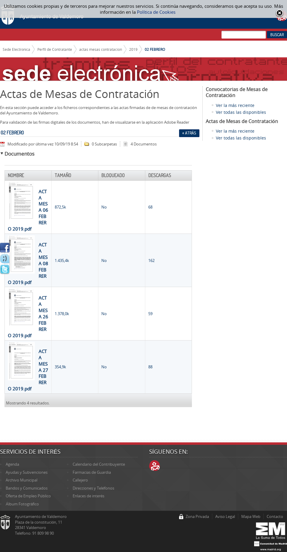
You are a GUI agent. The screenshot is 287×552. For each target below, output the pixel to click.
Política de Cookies (156, 12)
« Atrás (189, 133)
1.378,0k (62, 313)
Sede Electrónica (16, 49)
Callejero (80, 480)
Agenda (12, 464)
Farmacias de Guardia (92, 472)
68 (150, 207)
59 (150, 313)
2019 (133, 49)
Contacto (275, 516)
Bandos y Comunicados (27, 488)
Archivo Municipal (21, 480)
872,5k (60, 207)
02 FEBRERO (155, 49)
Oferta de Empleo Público (28, 496)
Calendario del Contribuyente (99, 464)
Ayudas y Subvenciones (27, 472)
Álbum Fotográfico (22, 504)
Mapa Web (250, 516)
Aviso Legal (225, 516)
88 (150, 366)
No (104, 207)
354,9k (60, 366)
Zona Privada (197, 516)
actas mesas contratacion (100, 49)
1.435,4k (62, 260)
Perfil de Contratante (54, 49)
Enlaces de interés (88, 496)
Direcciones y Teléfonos (93, 488)
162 (151, 260)
